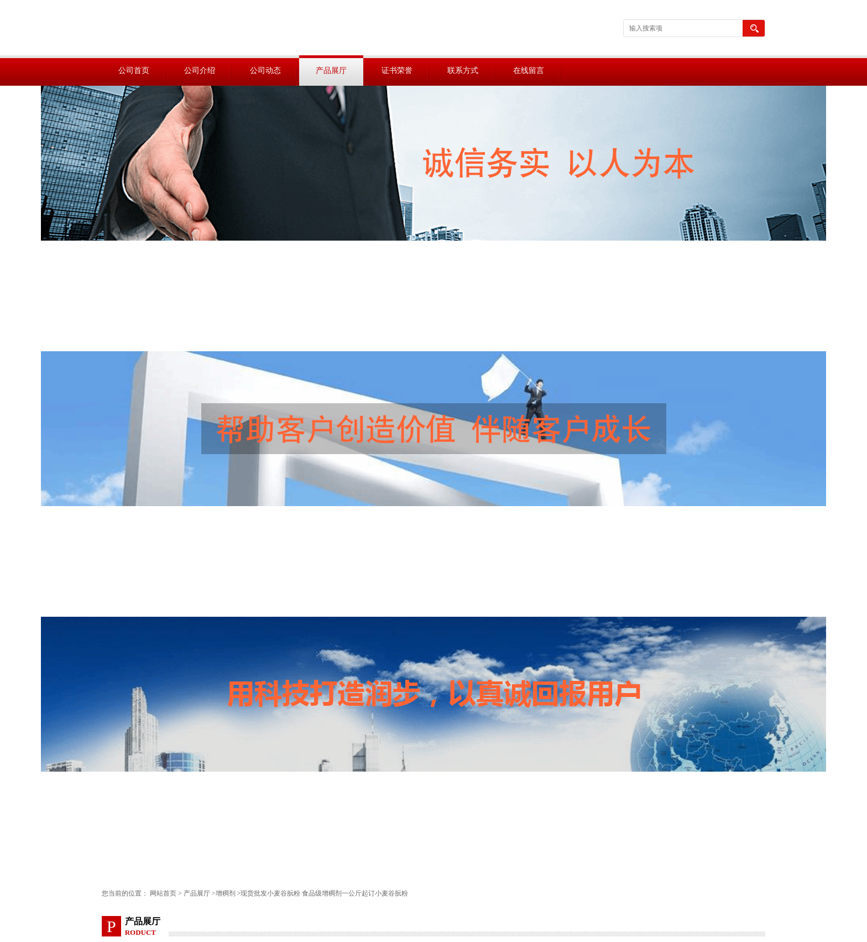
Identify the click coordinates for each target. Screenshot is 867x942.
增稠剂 (226, 893)
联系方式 (462, 70)
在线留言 (528, 70)
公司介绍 (199, 70)
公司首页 (133, 70)
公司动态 (265, 70)
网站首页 (163, 893)
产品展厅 (331, 70)
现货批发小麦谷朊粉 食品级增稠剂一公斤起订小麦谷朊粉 (324, 893)
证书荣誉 (397, 70)
